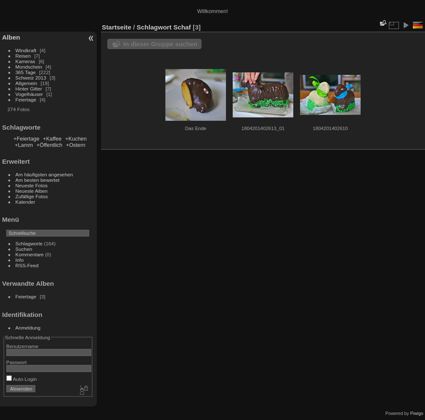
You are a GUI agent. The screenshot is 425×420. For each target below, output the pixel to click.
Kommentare (30, 254)
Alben (11, 37)
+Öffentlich (49, 145)
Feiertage (26, 99)
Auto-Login (21, 379)
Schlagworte (29, 243)
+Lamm (24, 145)
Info (20, 260)
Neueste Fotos (32, 185)
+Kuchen (76, 139)
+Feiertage (26, 139)
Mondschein (29, 66)
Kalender (25, 202)
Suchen (24, 249)
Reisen (23, 55)
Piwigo (416, 413)
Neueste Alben (32, 191)
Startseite (116, 27)
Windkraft (26, 50)
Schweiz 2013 (31, 77)
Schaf (182, 27)
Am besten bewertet (38, 180)
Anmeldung (28, 327)
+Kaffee (52, 139)
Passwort (16, 362)
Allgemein (26, 83)
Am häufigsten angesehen (44, 174)
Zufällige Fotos (32, 196)
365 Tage (26, 72)
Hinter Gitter (29, 88)
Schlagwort (154, 27)
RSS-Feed (27, 265)
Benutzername (22, 346)
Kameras (25, 61)
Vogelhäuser (29, 94)
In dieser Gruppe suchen (160, 44)
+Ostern (75, 145)
